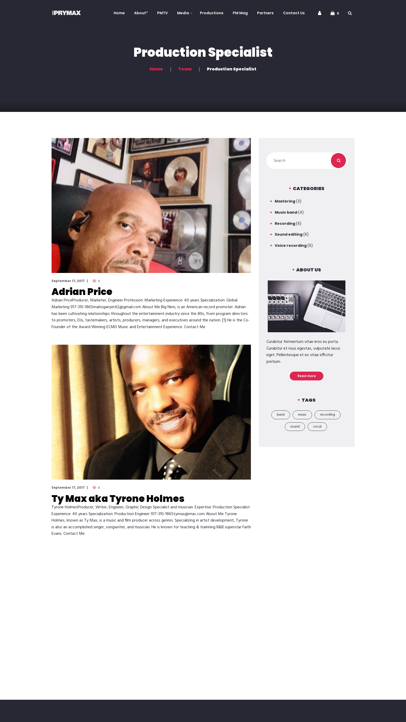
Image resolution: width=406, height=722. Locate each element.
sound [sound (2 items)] (295, 427)
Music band (286, 212)
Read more (307, 376)
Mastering (285, 201)
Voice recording (291, 245)
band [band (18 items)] (281, 415)
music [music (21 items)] (302, 415)
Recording (285, 223)
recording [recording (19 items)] (327, 415)
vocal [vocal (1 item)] (317, 427)
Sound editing (288, 234)
